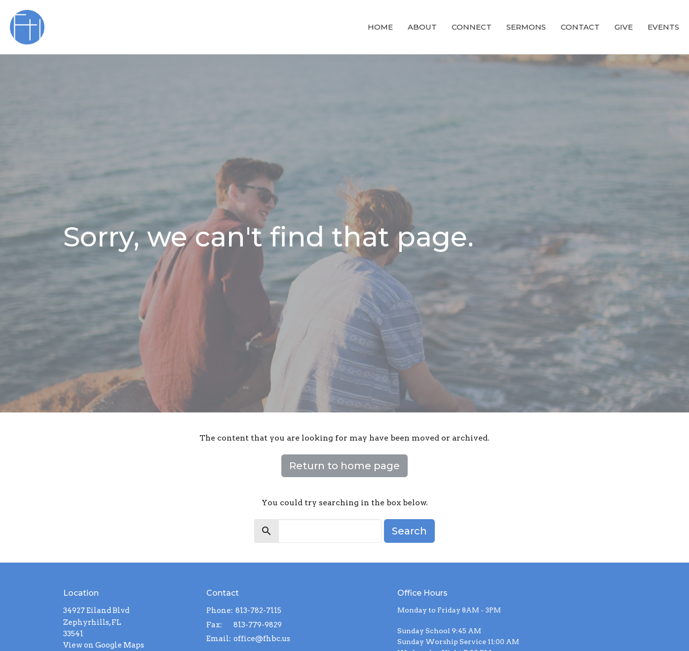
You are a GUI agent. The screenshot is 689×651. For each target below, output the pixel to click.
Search (409, 531)
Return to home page (344, 466)
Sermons (526, 27)
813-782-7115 (258, 610)
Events (663, 27)
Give (623, 27)
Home (380, 27)
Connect (472, 27)
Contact (580, 27)
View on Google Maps (103, 645)
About (422, 27)
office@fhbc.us (261, 638)
